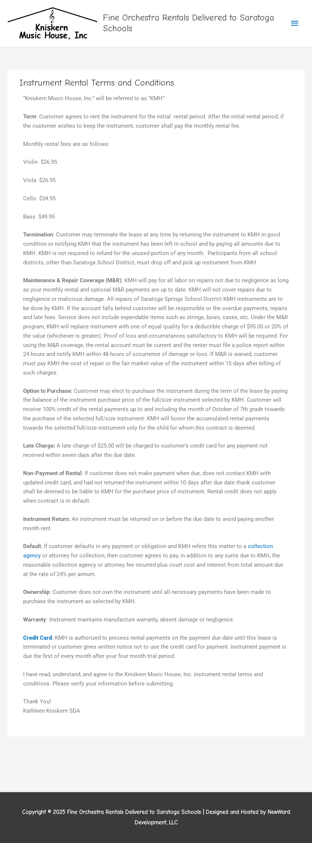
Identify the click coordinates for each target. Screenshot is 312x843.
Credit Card (37, 637)
